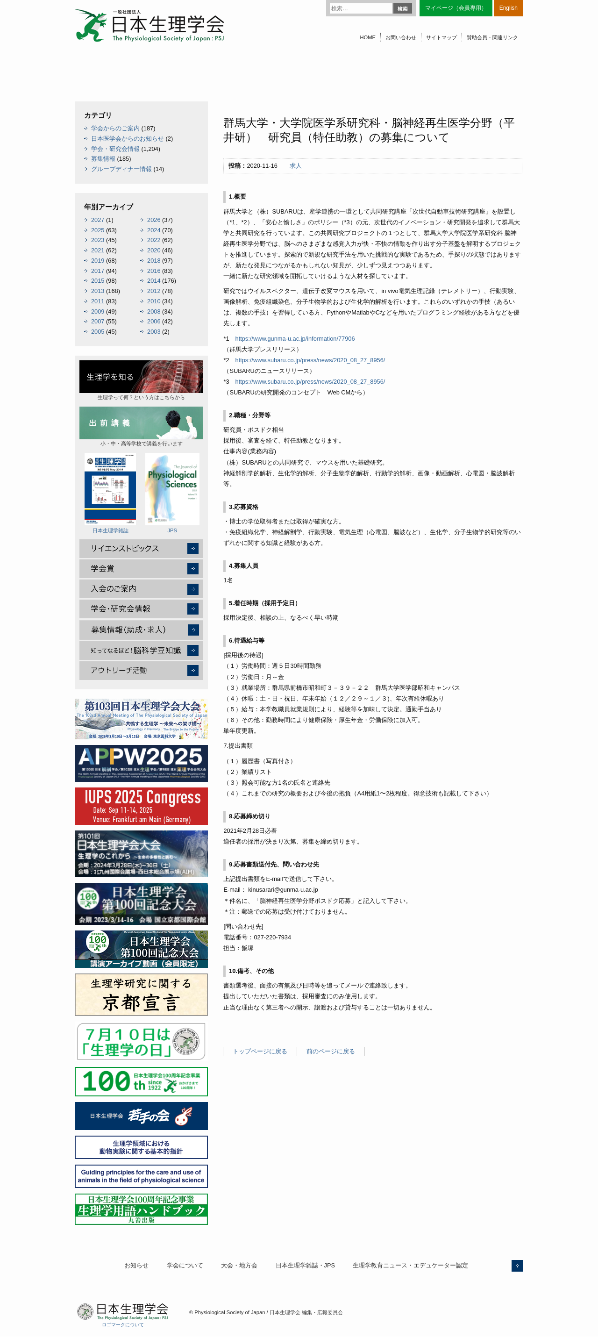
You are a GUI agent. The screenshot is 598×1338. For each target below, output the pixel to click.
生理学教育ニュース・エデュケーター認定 (410, 1265)
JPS (172, 493)
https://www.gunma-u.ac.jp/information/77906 (295, 338)
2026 (153, 219)
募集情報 (103, 158)
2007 (97, 321)
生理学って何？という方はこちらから (141, 380)
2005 (97, 331)
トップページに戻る (260, 1051)
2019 (97, 260)
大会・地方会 (239, 1265)
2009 (97, 311)
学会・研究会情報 (115, 148)
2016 (153, 270)
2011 (97, 301)
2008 (153, 311)
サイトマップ (441, 37)
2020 (153, 250)
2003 (153, 331)
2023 (97, 239)
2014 (153, 280)
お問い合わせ (400, 37)
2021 (97, 250)
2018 (153, 260)
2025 (97, 230)
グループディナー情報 (121, 168)
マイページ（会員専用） (456, 8)
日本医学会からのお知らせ (127, 138)
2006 (153, 321)
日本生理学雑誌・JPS (305, 1265)
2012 (153, 290)
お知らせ (136, 1265)
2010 (153, 301)
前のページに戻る (330, 1051)
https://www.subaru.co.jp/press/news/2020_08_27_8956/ (310, 360)
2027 (97, 219)
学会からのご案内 (115, 128)
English (508, 8)
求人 (296, 165)
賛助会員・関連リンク (492, 37)
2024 (153, 230)
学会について (185, 1265)
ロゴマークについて (123, 1324)
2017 (97, 270)
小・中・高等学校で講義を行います (141, 426)
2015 (97, 280)
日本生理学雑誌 (110, 493)
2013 (97, 290)
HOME (368, 37)
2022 (153, 239)
